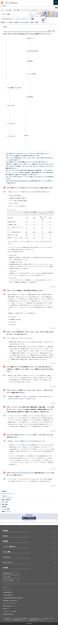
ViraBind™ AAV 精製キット (18, 390)
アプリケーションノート (8, 493)
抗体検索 (2, 22)
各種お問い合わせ (8, 573)
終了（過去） (5, 502)
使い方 (44, 22)
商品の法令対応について (9, 606)
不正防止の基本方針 (8, 595)
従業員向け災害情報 (8, 614)
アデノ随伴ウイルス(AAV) (14, 319)
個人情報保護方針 (7, 592)
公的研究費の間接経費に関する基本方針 (13, 597)
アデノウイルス (12, 255)
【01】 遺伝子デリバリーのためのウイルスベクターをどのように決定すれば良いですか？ (27, 153)
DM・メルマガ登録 (8, 580)
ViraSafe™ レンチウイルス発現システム (29, 434)
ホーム (2, 10)
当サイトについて (7, 589)
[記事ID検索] (50, 19)
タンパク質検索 (9, 22)
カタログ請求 (7, 576)
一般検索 (31, 22)
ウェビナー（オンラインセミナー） (8, 496)
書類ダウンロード (6, 511)
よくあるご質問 (16, 10)
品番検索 (37, 22)
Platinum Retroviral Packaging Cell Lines (22, 472)
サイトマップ (6, 587)
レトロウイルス (12, 271)
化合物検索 (16, 22)
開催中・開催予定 (6, 499)
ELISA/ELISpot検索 (24, 22)
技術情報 (4, 491)
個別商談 (4, 506)
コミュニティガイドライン (9, 603)
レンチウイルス (12, 278)
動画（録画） (5, 504)
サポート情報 (8, 10)
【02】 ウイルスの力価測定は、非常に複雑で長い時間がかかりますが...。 (23, 155)
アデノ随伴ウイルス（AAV (15, 262)
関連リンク (6, 608)
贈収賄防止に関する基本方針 (10, 600)
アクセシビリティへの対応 (9, 611)
